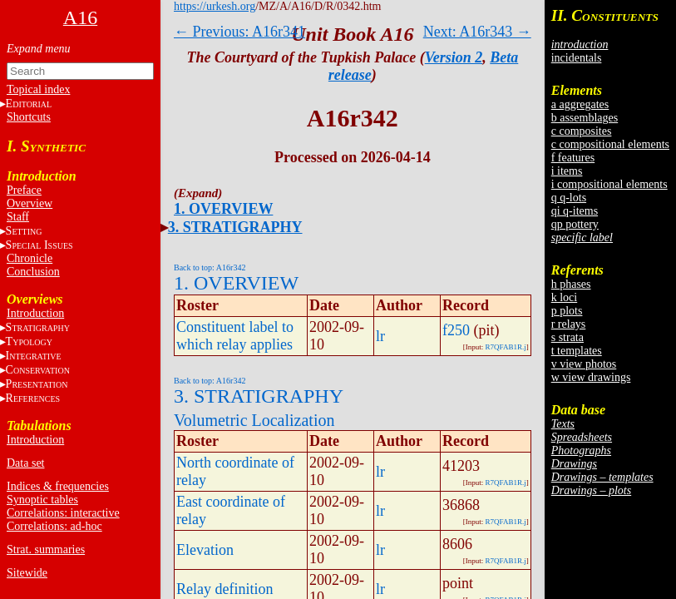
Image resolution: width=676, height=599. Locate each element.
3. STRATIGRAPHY (235, 227)
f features (573, 157)
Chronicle (29, 258)
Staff (18, 216)
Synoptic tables (42, 499)
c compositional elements (610, 144)
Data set (25, 463)
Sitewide (27, 573)
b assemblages (584, 117)
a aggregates (580, 104)
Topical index (38, 89)
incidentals (576, 58)
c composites (581, 131)
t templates (576, 350)
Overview (29, 203)
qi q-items (574, 211)
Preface (24, 190)
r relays (568, 324)
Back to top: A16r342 (209, 267)
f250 (456, 330)
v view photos (584, 364)
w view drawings (591, 377)
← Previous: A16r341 (239, 31)
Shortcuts (29, 117)
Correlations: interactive (63, 513)
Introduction (35, 313)
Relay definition (224, 589)
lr (380, 336)
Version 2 (454, 57)
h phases (571, 284)
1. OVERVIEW (223, 208)
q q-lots (568, 197)
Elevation (205, 550)
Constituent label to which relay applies (235, 336)
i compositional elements (609, 184)
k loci (564, 297)
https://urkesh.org (214, 6)
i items (567, 171)
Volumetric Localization (254, 420)
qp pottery (575, 224)
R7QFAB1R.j (506, 347)
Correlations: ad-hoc (54, 526)
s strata (567, 337)
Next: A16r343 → (477, 31)
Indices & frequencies (58, 486)
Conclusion (33, 271)
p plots (567, 310)
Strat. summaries (46, 549)
